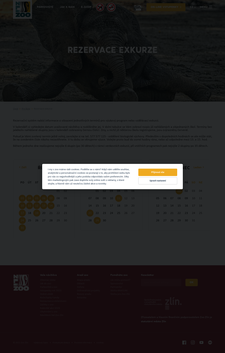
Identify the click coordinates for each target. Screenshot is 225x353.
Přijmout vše (157, 172)
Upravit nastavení (158, 181)
